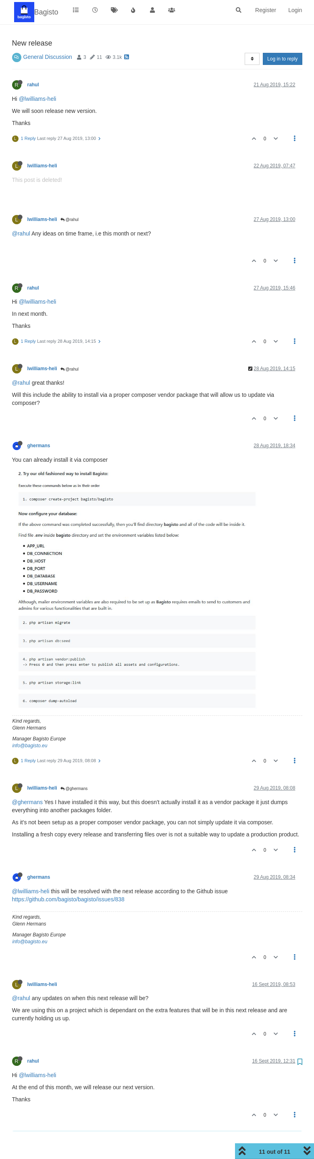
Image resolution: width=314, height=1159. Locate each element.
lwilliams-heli (42, 166)
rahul (33, 85)
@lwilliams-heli (37, 99)
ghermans (38, 445)
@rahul (69, 219)
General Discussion (47, 57)
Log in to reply (282, 59)
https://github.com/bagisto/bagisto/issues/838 (68, 899)
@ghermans (73, 788)
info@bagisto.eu (30, 745)
